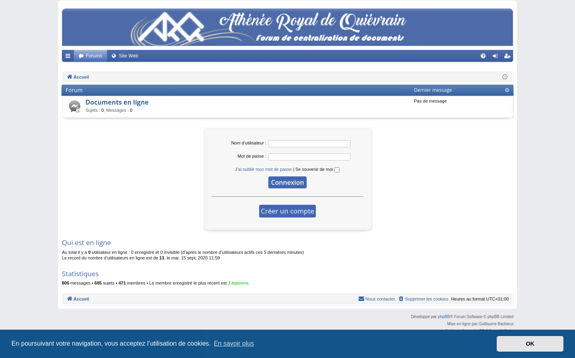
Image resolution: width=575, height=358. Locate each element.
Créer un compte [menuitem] (509, 57)
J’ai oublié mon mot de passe (263, 169)
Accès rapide (69, 57)
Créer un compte (287, 211)
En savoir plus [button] (234, 343)
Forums (94, 56)
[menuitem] (483, 56)
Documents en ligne (117, 102)
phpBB (444, 316)
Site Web (128, 56)
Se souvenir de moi (317, 169)
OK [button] (530, 343)
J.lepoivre (238, 283)
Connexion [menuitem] (497, 57)
